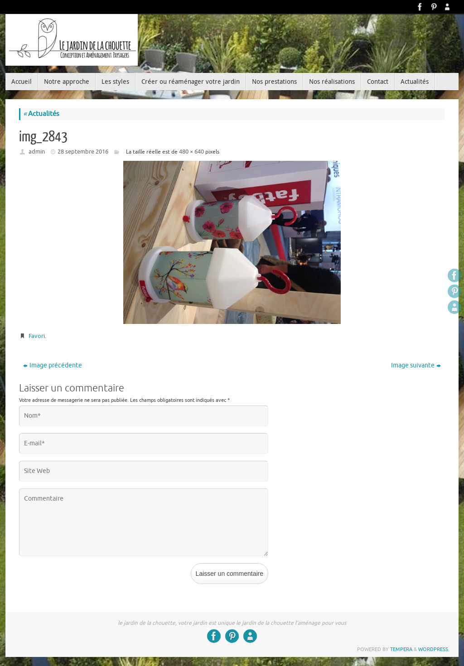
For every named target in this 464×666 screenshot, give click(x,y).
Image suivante (416, 365)
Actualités (41, 114)
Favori (37, 336)
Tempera (401, 649)
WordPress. (434, 649)
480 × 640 (191, 151)
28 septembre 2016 (83, 151)
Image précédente (52, 365)
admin (37, 151)
